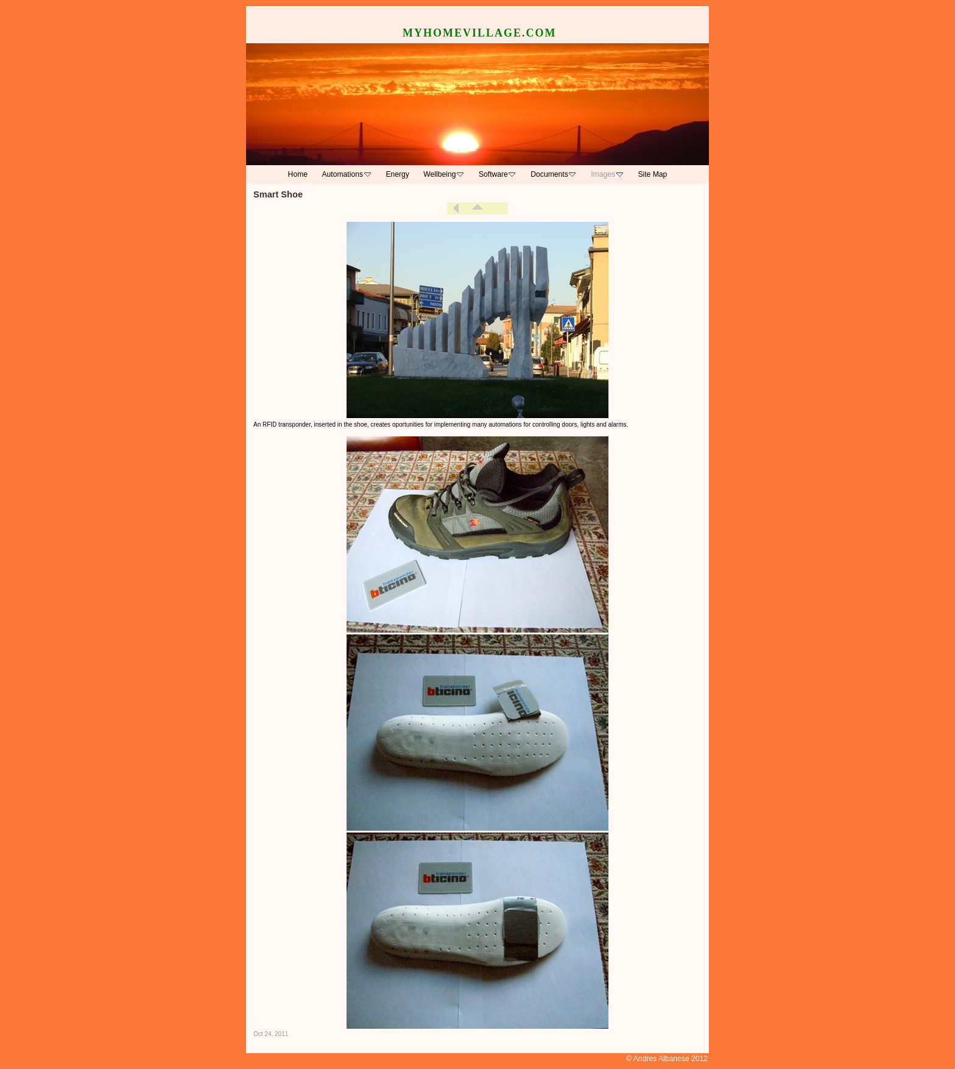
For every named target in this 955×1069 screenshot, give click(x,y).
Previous (456, 208)
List (477, 208)
